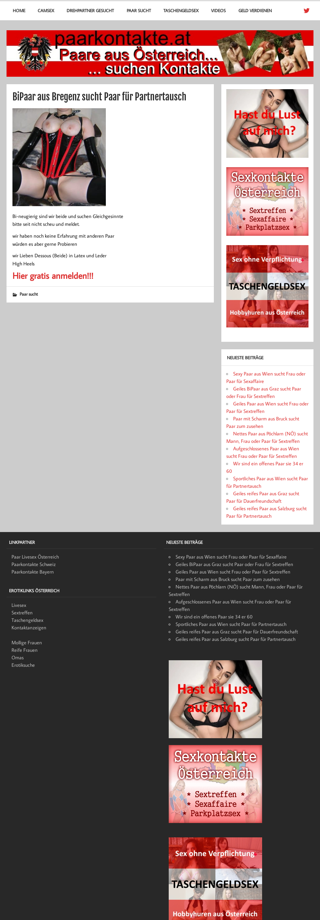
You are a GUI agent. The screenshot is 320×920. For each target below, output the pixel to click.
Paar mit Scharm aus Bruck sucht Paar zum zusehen (228, 579)
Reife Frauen (25, 650)
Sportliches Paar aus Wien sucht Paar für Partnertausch (231, 624)
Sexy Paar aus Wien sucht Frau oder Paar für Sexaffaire (231, 557)
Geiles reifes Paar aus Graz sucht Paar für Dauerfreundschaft (237, 631)
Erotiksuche (23, 665)
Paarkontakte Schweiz (34, 564)
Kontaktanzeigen (29, 627)
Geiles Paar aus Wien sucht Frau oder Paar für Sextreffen (233, 572)
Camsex (46, 10)
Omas (18, 657)
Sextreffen (22, 612)
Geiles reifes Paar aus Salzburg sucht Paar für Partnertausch (235, 639)
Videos (218, 10)
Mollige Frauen (27, 642)
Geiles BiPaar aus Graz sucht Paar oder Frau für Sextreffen (234, 564)
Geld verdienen (255, 10)
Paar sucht (139, 10)
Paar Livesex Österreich (35, 557)
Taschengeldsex (181, 10)
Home (19, 10)
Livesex (19, 605)
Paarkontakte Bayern (33, 572)
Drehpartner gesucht (90, 10)
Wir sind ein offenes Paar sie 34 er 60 (214, 616)
